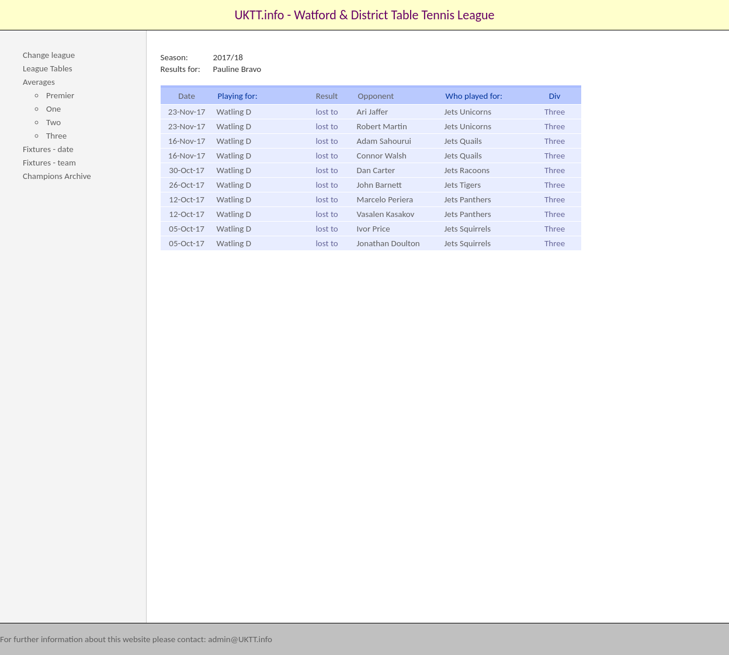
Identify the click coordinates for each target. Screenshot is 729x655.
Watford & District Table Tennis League (394, 15)
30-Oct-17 (186, 170)
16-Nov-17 (187, 141)
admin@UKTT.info (240, 639)
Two (53, 122)
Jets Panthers (468, 199)
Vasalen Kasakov (386, 214)
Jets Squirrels (468, 228)
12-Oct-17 (186, 199)
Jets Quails (463, 141)
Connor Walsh (382, 155)
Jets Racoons (467, 170)
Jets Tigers (463, 185)
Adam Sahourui (384, 141)
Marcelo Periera (385, 199)
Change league (49, 55)
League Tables (47, 68)
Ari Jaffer (372, 111)
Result (327, 96)
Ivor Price (373, 228)
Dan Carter (376, 170)
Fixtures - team (49, 162)
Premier (60, 95)
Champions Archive (57, 176)
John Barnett (379, 185)
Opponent (376, 96)
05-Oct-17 (186, 228)
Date (186, 96)
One (53, 109)
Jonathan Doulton (388, 243)
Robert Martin (382, 126)
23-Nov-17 (187, 111)
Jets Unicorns (468, 111)
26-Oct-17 (186, 185)
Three (56, 135)
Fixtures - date (48, 149)
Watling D (234, 111)
